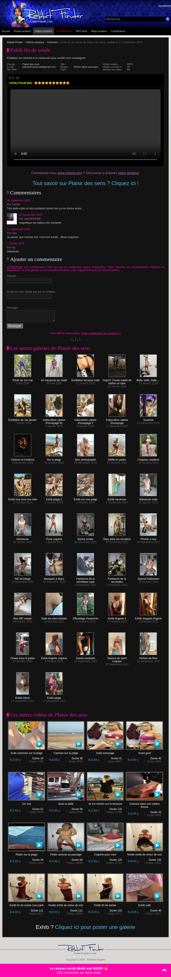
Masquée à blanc (54, 577)
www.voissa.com (70, 173)
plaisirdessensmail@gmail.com (39, 67)
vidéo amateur (128, 173)
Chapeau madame (148, 458)
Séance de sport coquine (117, 658)
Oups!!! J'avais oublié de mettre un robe (116, 380)
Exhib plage (54, 696)
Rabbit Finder (15, 42)
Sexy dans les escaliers (117, 538)
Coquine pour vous (105, 853)
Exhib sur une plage (85, 498)
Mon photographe (85, 458)
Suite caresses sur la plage (26, 752)
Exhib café (144, 904)
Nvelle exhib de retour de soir (144, 853)
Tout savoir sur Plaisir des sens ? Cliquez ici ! (85, 183)
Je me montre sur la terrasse (105, 802)
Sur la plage (54, 458)
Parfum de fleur (148, 657)
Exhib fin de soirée (105, 904)
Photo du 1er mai (22, 379)
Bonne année (85, 538)
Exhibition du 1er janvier (22, 419)
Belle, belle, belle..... (148, 379)
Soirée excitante (85, 657)
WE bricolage (22, 577)
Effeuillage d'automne (85, 617)
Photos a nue (148, 538)
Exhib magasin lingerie (148, 617)
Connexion (164, 6)
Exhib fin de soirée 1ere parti (26, 904)
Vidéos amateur (43, 31)
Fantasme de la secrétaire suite (85, 579)
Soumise (148, 419)
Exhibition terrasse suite (85, 379)
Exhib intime (22, 696)
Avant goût (144, 752)
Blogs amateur (99, 31)
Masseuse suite (148, 498)
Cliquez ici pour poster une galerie (95, 927)
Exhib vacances (117, 498)
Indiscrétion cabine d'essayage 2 (85, 420)
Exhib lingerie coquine (54, 657)
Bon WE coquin (22, 617)
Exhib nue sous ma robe (22, 498)
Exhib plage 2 (54, 498)
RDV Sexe (81, 31)
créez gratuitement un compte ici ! (101, 333)
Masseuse (22, 538)
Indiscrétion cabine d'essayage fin (54, 420)
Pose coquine (54, 538)
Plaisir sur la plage (26, 853)
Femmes (52, 42)
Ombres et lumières (22, 458)
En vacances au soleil (54, 379)
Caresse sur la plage (66, 752)
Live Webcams (64, 31)
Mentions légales (96, 959)
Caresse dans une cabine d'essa (144, 804)
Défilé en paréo (117, 458)
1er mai (26, 802)
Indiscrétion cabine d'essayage (117, 420)
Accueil (6, 31)
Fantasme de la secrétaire (117, 579)
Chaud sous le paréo (22, 657)
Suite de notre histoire (54, 617)
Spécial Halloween (148, 577)
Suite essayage (105, 752)
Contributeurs (118, 31)
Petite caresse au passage (66, 853)
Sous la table (66, 802)
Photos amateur (22, 31)
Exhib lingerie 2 (117, 617)
